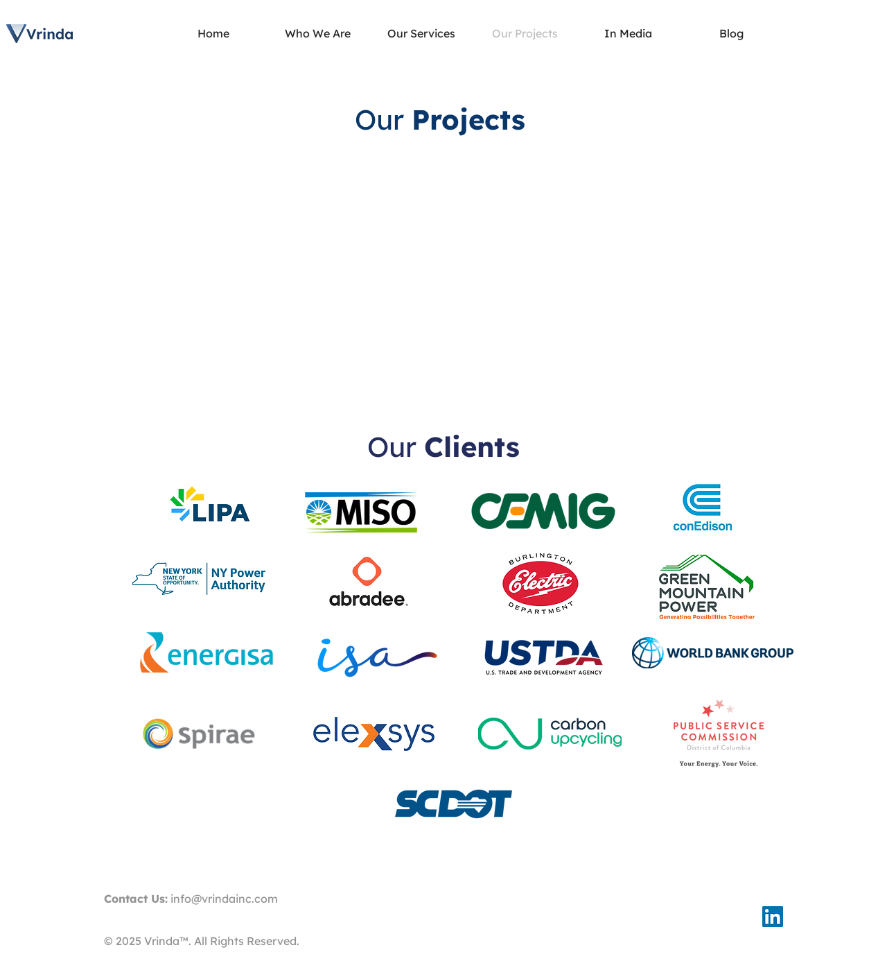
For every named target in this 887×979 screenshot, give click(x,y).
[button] (421, 33)
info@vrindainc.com (224, 899)
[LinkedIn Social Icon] (772, 916)
